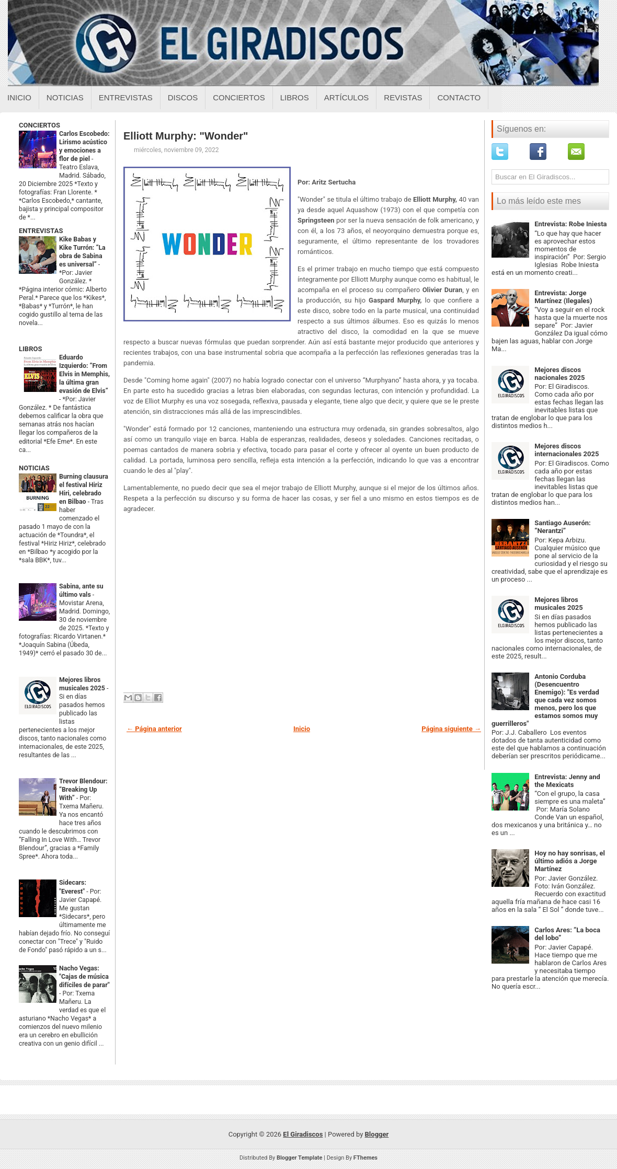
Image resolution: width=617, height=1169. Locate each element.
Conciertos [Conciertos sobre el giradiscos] (239, 97)
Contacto (459, 97)
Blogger (377, 1134)
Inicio (19, 97)
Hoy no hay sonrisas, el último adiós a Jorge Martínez (569, 861)
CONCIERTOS (39, 125)
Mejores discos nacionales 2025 (559, 373)
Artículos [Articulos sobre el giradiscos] (346, 97)
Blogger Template (300, 1157)
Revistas (403, 97)
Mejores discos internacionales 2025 (566, 450)
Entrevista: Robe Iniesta (570, 224)
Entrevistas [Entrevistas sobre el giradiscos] (126, 97)
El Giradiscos (303, 1134)
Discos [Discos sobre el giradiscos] (183, 97)
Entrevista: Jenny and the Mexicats (567, 781)
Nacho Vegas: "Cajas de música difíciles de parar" (84, 977)
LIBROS (30, 349)
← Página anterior (154, 729)
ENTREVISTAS (41, 231)
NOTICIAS (34, 468)
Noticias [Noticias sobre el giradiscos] (65, 97)
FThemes (365, 1157)
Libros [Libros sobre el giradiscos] (294, 97)
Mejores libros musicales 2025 (558, 603)
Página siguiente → (451, 729)
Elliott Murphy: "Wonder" (185, 136)
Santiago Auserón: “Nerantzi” (562, 527)
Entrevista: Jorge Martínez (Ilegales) (563, 297)
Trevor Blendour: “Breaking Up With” (83, 790)
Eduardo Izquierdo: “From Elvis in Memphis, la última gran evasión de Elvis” (84, 374)
